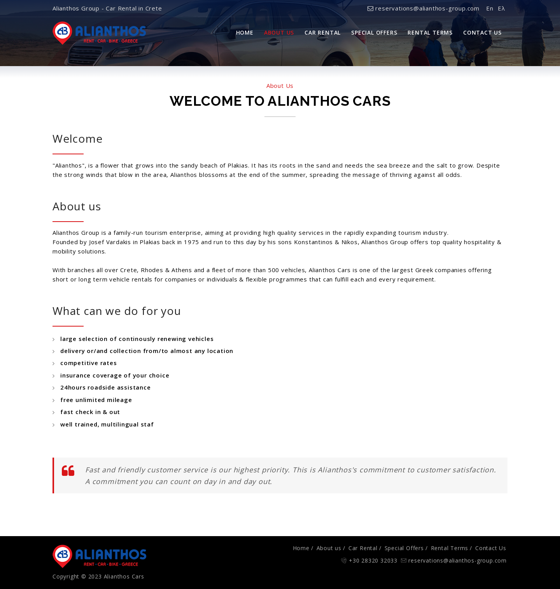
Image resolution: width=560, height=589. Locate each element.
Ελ (501, 8)
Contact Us (482, 32)
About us (329, 548)
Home (245, 32)
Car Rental (322, 32)
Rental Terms (430, 32)
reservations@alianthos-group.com (424, 8)
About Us (279, 32)
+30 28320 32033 (373, 560)
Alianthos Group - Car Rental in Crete (107, 8)
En (490, 8)
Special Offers (374, 32)
